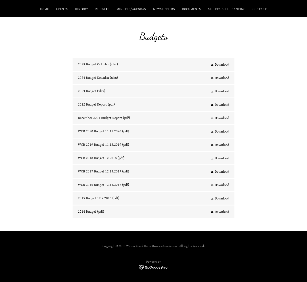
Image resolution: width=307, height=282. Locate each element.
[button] (219, 64)
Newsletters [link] (164, 9)
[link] (153, 64)
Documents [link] (191, 9)
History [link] (81, 9)
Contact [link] (260, 9)
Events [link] (62, 9)
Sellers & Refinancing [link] (226, 9)
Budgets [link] (102, 9)
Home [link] (44, 9)
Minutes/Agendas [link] (131, 9)
